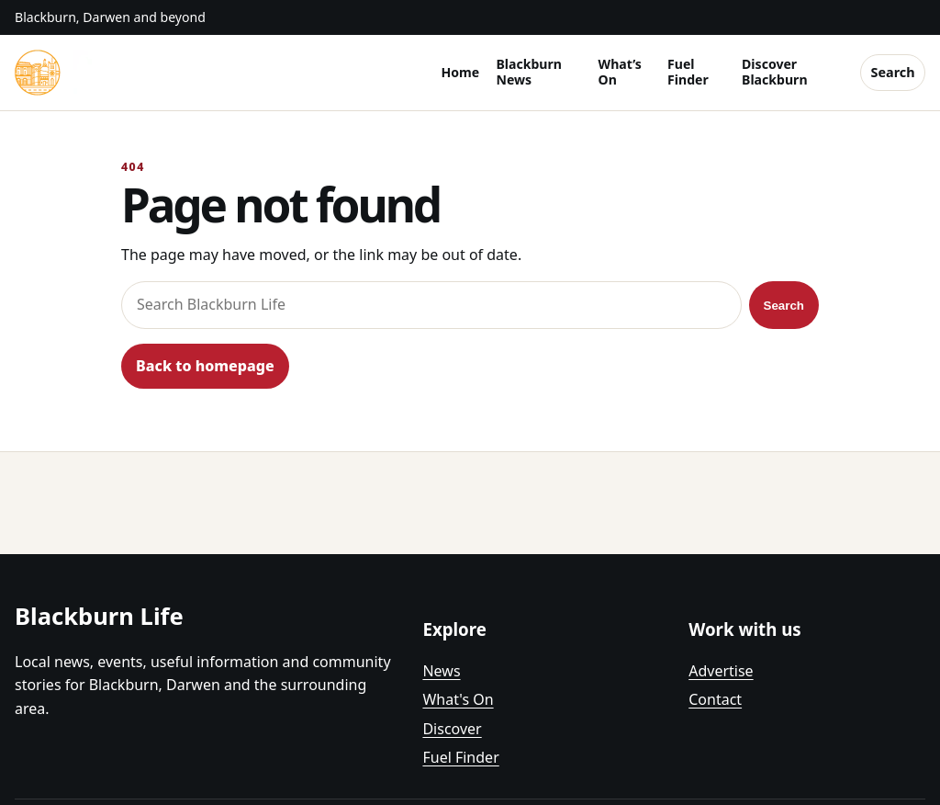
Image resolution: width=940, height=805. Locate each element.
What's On (457, 699)
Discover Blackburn (774, 71)
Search (893, 72)
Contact (715, 699)
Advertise (720, 671)
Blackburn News (528, 71)
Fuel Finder (688, 71)
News (441, 671)
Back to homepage (205, 366)
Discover (451, 729)
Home (460, 72)
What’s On (620, 71)
